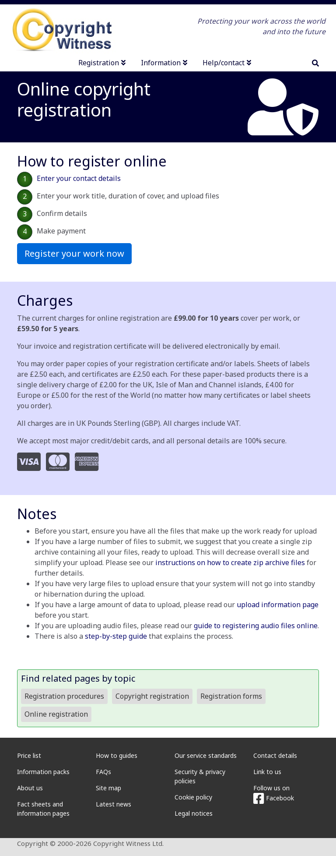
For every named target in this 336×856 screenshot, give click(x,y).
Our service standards (206, 755)
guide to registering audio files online (256, 625)
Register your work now (74, 253)
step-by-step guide (116, 636)
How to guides (116, 755)
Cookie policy (193, 797)
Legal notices (194, 813)
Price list (29, 755)
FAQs (103, 772)
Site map (108, 788)
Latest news (113, 804)
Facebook (273, 798)
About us (30, 788)
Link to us (267, 772)
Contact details (275, 755)
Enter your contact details (79, 178)
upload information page (277, 604)
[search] (315, 63)
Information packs (43, 772)
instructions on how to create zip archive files (230, 562)
